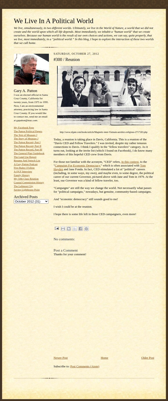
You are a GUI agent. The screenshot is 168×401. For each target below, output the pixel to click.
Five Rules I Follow (24, 167)
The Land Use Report (25, 157)
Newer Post (61, 357)
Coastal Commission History (29, 182)
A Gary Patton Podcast (25, 164)
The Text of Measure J (25, 135)
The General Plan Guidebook (29, 153)
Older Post (147, 357)
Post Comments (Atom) (84, 366)
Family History (22, 175)
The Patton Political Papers (28, 131)
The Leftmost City (23, 186)
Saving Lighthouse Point (27, 189)
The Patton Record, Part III (28, 149)
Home (104, 357)
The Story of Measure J (26, 138)
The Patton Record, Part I (27, 142)
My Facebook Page (24, 127)
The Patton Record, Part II (27, 146)
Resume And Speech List (27, 160)
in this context (130, 161)
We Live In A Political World (53, 21)
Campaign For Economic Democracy (77, 165)
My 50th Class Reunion (26, 178)
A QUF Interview (23, 171)
